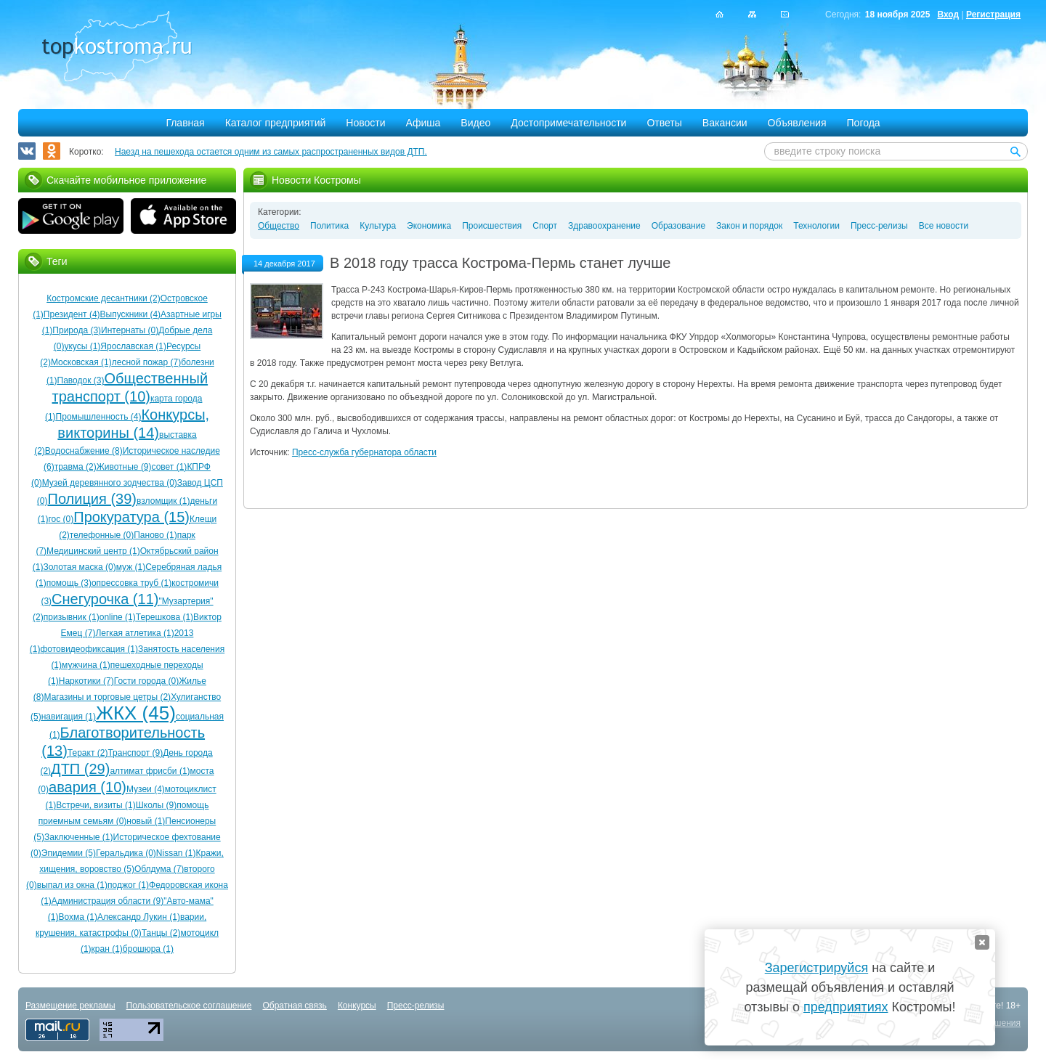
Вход (948, 14)
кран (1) (107, 949)
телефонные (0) (102, 535)
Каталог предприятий (275, 123)
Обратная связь (294, 1005)
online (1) (118, 617)
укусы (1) (82, 346)
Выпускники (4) (130, 314)
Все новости (943, 226)
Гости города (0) (146, 681)
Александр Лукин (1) (138, 917)
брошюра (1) (148, 949)
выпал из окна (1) (72, 885)
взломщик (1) (163, 501)
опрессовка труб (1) (131, 583)
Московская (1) (81, 362)
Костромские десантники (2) (103, 298)
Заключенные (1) (78, 837)
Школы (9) (156, 805)
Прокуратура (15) (131, 517)
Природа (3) (76, 330)
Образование (678, 226)
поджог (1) (128, 885)
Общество (278, 226)
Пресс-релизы (879, 226)
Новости (365, 123)
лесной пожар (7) (146, 362)
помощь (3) (69, 583)
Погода (863, 123)
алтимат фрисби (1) (150, 771)
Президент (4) (72, 314)
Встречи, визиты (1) (95, 805)
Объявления (797, 123)
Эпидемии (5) (68, 853)
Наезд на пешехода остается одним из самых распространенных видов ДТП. (271, 152)
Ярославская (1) (133, 346)
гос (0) (60, 519)
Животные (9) (124, 467)
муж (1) (131, 567)
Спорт (544, 226)
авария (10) (87, 787)
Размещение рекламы (70, 1005)
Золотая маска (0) (79, 567)
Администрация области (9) (107, 901)
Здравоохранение (604, 226)
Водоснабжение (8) (84, 451)
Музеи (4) (145, 789)
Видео (475, 123)
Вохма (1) (77, 917)
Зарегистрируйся (816, 968)
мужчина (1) (86, 665)
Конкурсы (357, 1005)
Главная (185, 123)
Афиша (423, 123)
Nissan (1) (176, 853)
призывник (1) (72, 617)
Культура (378, 226)
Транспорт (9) (135, 753)
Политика (329, 226)
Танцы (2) (161, 933)
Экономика (429, 226)
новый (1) (145, 821)
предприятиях (845, 1007)
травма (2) (75, 467)
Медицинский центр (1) (93, 551)
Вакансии (724, 123)
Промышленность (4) (99, 417)
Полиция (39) (92, 499)
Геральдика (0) (126, 853)
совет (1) (169, 467)
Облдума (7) (159, 869)
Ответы (663, 123)
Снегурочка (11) (105, 599)
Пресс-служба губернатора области (364, 452)
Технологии (816, 226)
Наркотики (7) (86, 681)
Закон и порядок (749, 226)
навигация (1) (68, 717)
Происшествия (492, 226)
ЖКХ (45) (136, 713)
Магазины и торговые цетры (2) (107, 697)
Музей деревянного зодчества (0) (109, 483)
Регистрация (993, 14)
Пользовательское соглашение (189, 1005)
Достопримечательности (568, 123)
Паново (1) (155, 535)
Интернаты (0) (129, 330)
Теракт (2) (88, 753)
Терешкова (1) (164, 617)
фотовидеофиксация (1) (88, 649)
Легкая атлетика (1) (134, 633)
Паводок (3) (81, 380)
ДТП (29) (80, 769)
